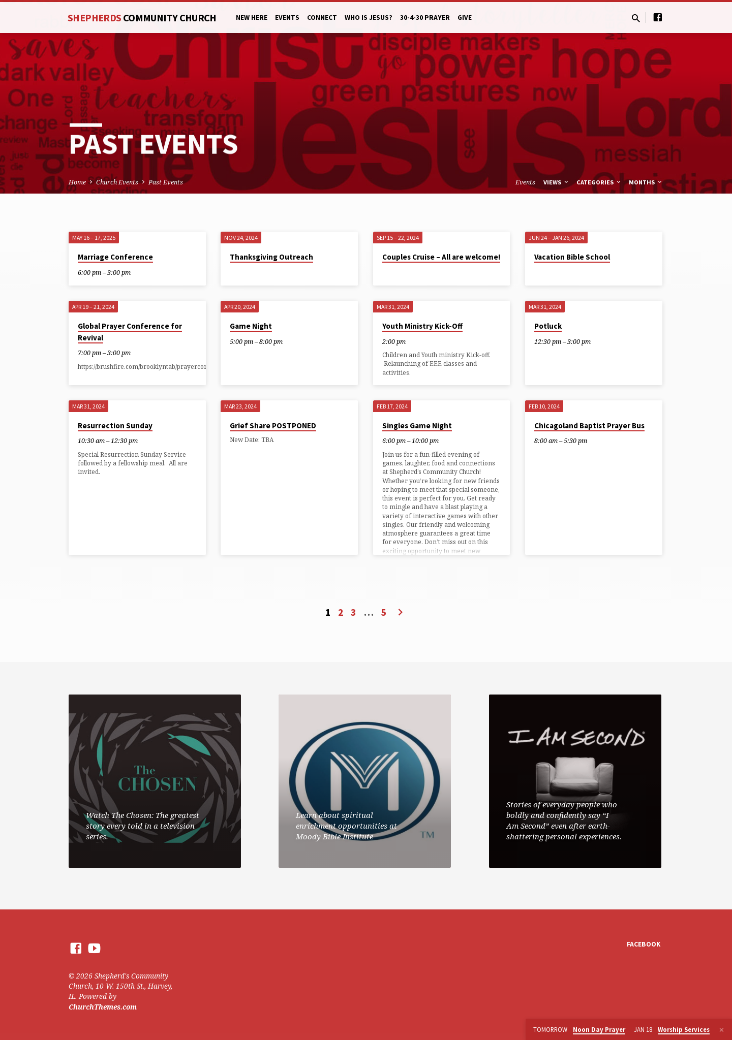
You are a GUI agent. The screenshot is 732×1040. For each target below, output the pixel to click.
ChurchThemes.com (103, 1007)
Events (287, 17)
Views (556, 182)
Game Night (251, 326)
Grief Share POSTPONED (273, 425)
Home (77, 182)
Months (646, 182)
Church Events (117, 182)
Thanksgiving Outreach (271, 257)
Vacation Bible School (572, 257)
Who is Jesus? (368, 17)
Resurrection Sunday (115, 425)
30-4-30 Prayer (425, 17)
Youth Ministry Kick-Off (422, 326)
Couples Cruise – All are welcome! (441, 257)
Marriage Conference (115, 257)
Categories (599, 182)
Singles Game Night (417, 425)
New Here (251, 17)
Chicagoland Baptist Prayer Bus (589, 425)
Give (465, 17)
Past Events (165, 182)
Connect (322, 17)
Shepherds (142, 17)
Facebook (643, 944)
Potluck (548, 326)
